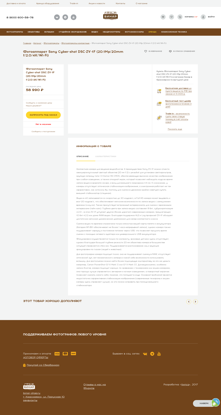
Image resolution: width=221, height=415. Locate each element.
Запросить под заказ (43, 115)
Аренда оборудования (47, 3)
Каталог (37, 43)
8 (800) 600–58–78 (20, 17)
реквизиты (30, 400)
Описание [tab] (82, 156)
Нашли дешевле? (33, 106)
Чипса (185, 384)
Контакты (120, 3)
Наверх (204, 403)
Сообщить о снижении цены (39, 103)
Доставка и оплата (16, 3)
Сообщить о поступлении (43, 132)
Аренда (152, 32)
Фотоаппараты (14, 32)
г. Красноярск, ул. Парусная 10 (44, 396)
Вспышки (49, 32)
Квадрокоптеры (111, 32)
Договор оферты (35, 357)
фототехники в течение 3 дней (178, 104)
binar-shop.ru (31, 393)
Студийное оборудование (73, 32)
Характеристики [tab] (105, 156)
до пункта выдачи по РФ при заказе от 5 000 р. (178, 91)
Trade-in (74, 3)
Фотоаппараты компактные (75, 43)
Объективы (34, 32)
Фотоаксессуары (134, 32)
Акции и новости (97, 3)
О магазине (141, 3)
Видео (94, 32)
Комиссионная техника (174, 32)
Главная (27, 43)
